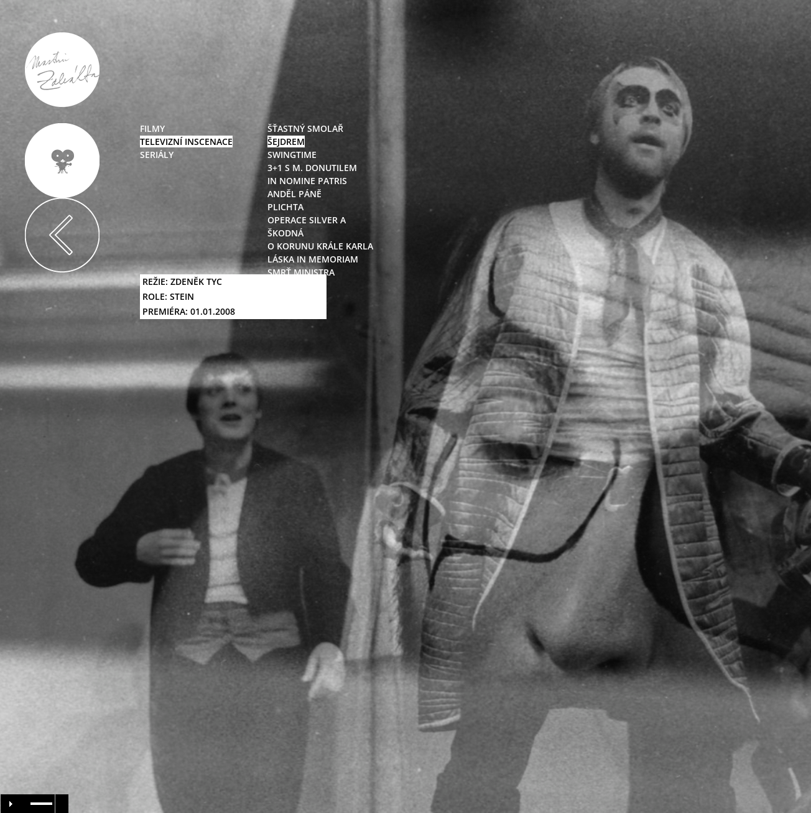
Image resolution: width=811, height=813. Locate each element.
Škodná (285, 233)
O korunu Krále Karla (320, 246)
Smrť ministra (301, 272)
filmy (152, 128)
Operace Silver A (306, 220)
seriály (157, 154)
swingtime (292, 154)
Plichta (285, 207)
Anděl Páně (294, 194)
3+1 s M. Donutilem (312, 168)
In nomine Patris (307, 181)
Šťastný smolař (305, 128)
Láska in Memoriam (312, 259)
